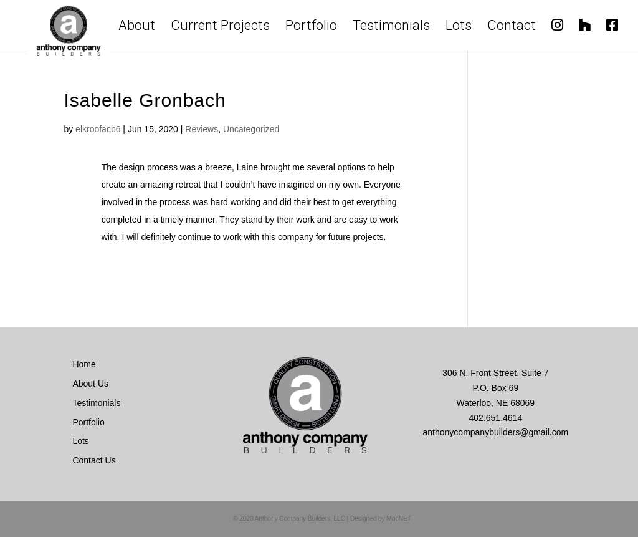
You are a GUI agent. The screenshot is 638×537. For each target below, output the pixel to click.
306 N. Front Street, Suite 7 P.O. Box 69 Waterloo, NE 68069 (495, 388)
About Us (90, 384)
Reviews (201, 129)
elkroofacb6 (97, 129)
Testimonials (391, 28)
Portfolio (311, 28)
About (136, 28)
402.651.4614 (496, 418)
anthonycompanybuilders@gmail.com (496, 432)
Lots (458, 28)
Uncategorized (251, 129)
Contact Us (93, 460)
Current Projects (220, 28)
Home (83, 364)
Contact (511, 28)
